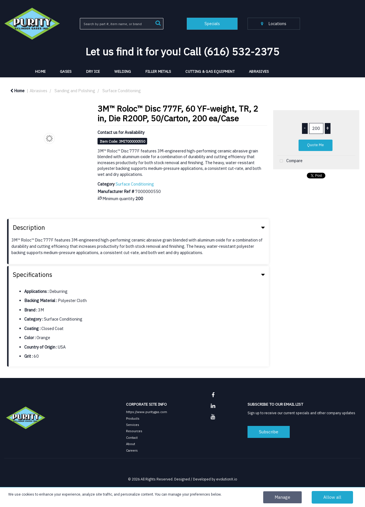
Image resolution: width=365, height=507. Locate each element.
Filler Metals (158, 71)
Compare (290, 161)
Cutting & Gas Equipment (210, 71)
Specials (212, 23)
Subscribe (268, 431)
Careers (132, 450)
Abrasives (259, 71)
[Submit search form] (158, 22)
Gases (66, 71)
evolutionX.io (226, 479)
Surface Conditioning (121, 90)
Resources (134, 431)
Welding (122, 71)
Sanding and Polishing (74, 90)
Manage (282, 497)
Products (132, 418)
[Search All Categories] (121, 23)
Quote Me (315, 144)
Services (132, 424)
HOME (40, 71)
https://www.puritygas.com (146, 412)
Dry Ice (93, 71)
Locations (273, 23)
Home (17, 90)
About (130, 444)
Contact (132, 437)
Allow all (332, 497)
